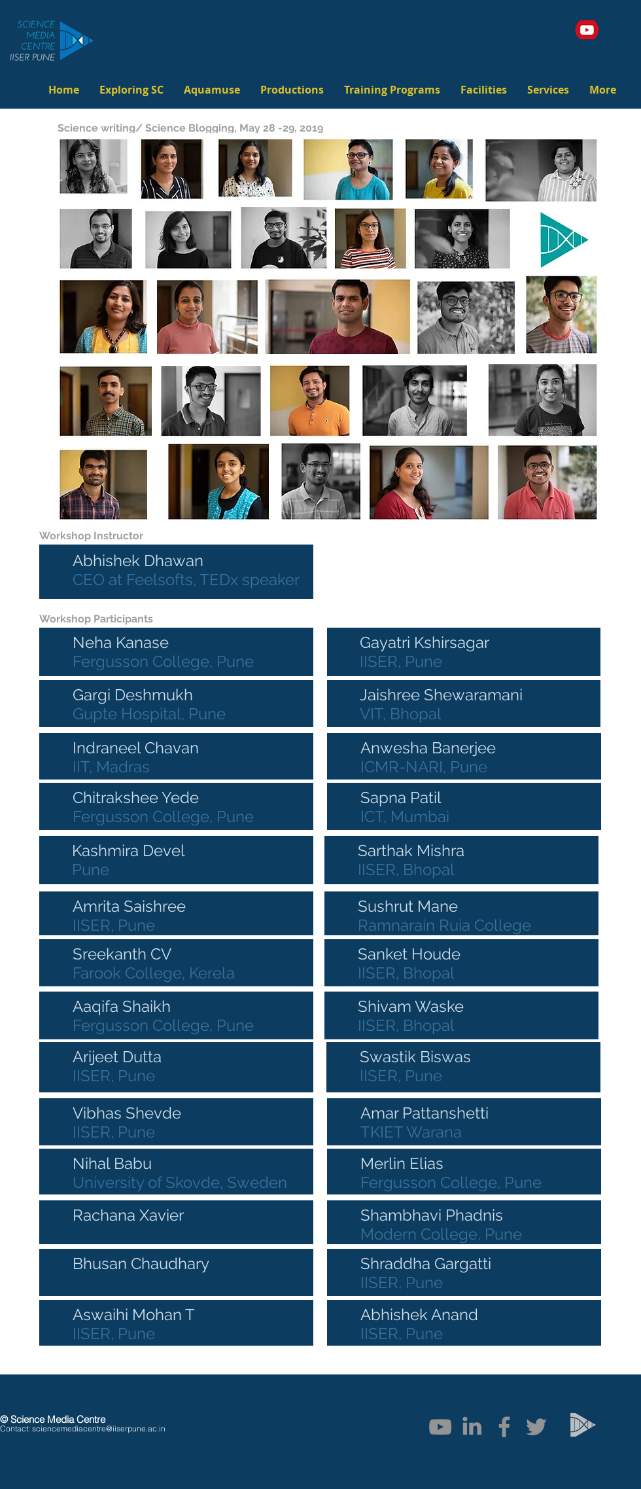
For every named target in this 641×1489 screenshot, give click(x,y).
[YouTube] (440, 1427)
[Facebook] (504, 1427)
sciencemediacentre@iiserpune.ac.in (98, 1428)
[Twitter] (536, 1427)
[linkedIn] (472, 1427)
